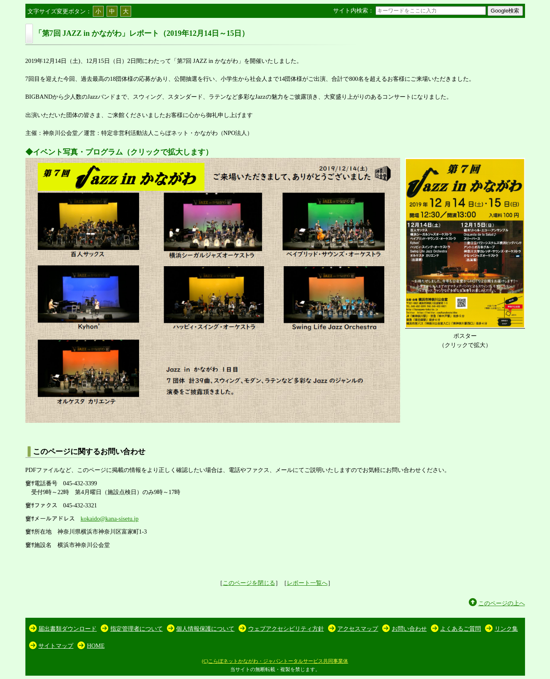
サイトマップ (55, 645)
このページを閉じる (249, 582)
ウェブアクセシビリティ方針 (286, 628)
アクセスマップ (357, 628)
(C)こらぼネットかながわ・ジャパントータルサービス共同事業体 (275, 661)
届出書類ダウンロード (67, 628)
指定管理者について (136, 628)
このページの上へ (501, 603)
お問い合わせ (409, 628)
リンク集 (506, 628)
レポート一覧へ (307, 582)
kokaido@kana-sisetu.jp (110, 518)
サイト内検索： (410, 10)
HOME (96, 645)
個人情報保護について (205, 628)
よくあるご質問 (460, 628)
